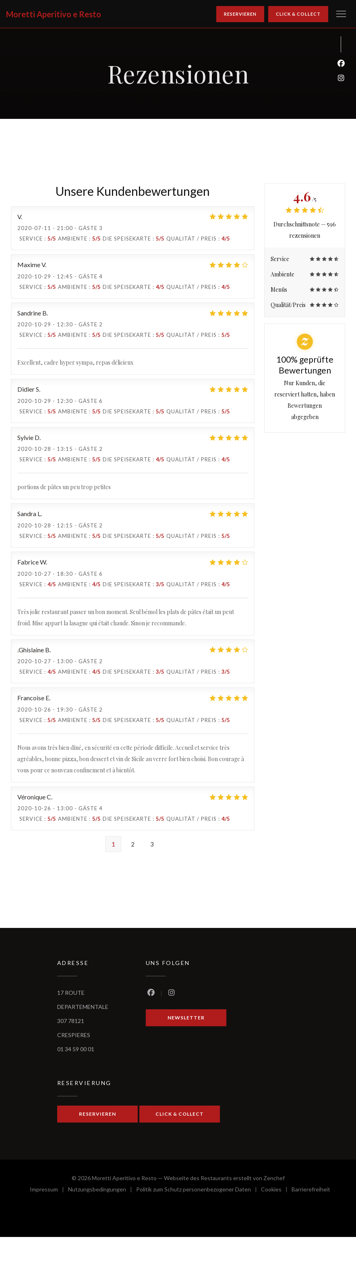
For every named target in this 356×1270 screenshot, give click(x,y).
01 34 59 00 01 (75, 1049)
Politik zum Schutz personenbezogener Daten (198, 1190)
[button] (341, 14)
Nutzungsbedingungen (102, 1190)
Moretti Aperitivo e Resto (53, 14)
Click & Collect (298, 14)
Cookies (276, 1190)
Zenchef (274, 1178)
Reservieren (240, 14)
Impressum (49, 1190)
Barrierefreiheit (311, 1190)
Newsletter (186, 1018)
